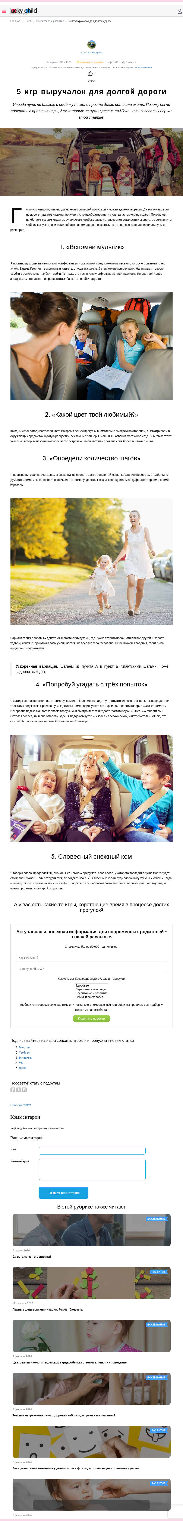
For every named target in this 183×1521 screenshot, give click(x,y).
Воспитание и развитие (91, 993)
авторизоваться (143, 67)
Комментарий (19, 1161)
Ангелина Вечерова (91, 52)
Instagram (25, 1058)
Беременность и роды (91, 989)
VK (21, 1063)
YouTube (24, 1052)
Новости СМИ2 (20, 1105)
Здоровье (91, 986)
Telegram (24, 1047)
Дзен (22, 1068)
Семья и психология (91, 997)
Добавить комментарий (64, 1192)
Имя (13, 1149)
